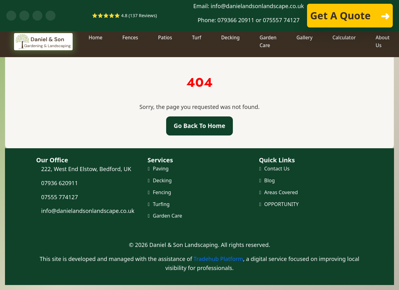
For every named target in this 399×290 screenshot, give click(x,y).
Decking (231, 48)
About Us (383, 52)
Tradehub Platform (218, 259)
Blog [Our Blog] (269, 180)
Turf (197, 48)
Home (96, 48)
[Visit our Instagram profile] (50, 16)
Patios (166, 48)
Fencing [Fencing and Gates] (162, 192)
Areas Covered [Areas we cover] (281, 192)
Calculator (345, 48)
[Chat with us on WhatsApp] (24, 16)
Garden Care (268, 52)
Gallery (305, 48)
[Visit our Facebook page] (11, 16)
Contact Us (277, 168)
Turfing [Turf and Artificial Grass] (161, 205)
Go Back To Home (199, 125)
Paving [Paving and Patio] (161, 168)
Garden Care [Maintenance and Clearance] (167, 217)
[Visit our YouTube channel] (37, 16)
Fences (131, 48)
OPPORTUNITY (281, 205)
